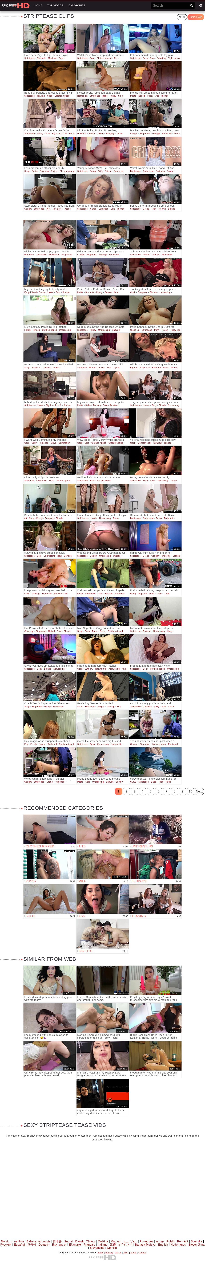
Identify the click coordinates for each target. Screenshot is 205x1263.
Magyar (116, 1241)
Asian (80, 706)
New (182, 17)
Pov (26, 744)
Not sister (58, 209)
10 (190, 791)
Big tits (133, 367)
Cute (159, 593)
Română (182, 1241)
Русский (5, 1244)
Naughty (110, 133)
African (146, 254)
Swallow (157, 443)
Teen (153, 209)
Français (89, 1244)
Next (199, 791)
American (82, 367)
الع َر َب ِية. (130, 1241)
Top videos (55, 5)
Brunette (89, 292)
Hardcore (29, 254)
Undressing (165, 292)
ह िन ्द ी (125, 1244)
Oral (116, 292)
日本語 (57, 1241)
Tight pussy (174, 58)
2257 (125, 1252)
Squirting (161, 58)
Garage (156, 133)
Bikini (80, 593)
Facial (166, 367)
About (133, 1252)
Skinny (119, 782)
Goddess (160, 171)
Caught (134, 133)
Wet (48, 209)
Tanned (167, 443)
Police (177, 133)
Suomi (68, 1241)
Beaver (108, 292)
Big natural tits (59, 133)
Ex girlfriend (30, 292)
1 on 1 (58, 405)
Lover (167, 593)
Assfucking (114, 669)
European (103, 209)
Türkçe (90, 1241)
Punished (167, 133)
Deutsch (44, 1244)
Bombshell (54, 254)
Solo (61, 58)
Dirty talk (168, 518)
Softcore (68, 556)
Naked (141, 96)
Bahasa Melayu (145, 1244)
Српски (112, 1247)
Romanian (82, 96)
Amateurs (114, 405)
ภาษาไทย (17, 1241)
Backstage (135, 171)
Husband (81, 133)
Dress (116, 518)
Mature (92, 367)
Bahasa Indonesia (39, 1241)
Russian (109, 593)
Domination (64, 443)
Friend (108, 171)
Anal (124, 669)
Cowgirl (100, 706)
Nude (49, 96)
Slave (53, 443)
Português (146, 1241)
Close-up (134, 330)
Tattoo (174, 480)
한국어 (31, 1244)
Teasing (41, 96)
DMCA (118, 1252)
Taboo (119, 133)
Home (38, 5)
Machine (52, 58)
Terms (100, 1252)
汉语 (113, 1244)
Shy (118, 706)
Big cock (143, 593)
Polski (171, 1241)
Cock (132, 292)
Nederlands (178, 1244)
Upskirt (93, 518)
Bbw (59, 556)
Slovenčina (97, 1247)
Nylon (116, 367)
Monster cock (144, 443)
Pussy (113, 96)
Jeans (68, 209)
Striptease (29, 58)
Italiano (102, 1244)
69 (25, 518)
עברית (160, 1241)
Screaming (173, 405)
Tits (115, 58)
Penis (56, 367)
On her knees (104, 480)
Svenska (196, 1241)
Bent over (119, 171)
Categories (77, 5)
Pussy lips (175, 330)
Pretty (133, 593)
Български (59, 1244)
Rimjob (36, 330)
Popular (196, 17)
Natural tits (59, 669)
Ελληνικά (75, 1244)
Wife (100, 171)
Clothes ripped (104, 58)
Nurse (174, 367)
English (163, 1244)
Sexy (145, 58)
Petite (133, 96)
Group (146, 209)
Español (19, 1244)
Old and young (66, 171)
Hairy (72, 133)
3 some (162, 209)
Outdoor (117, 556)
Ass (157, 96)
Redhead (52, 744)
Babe (105, 96)
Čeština (103, 1241)
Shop (27, 171)
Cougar (155, 556)
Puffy (156, 330)
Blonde (164, 96)
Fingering (166, 556)
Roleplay (44, 171)
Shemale (41, 58)
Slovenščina (196, 1244)
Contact (142, 1252)
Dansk (79, 1241)
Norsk (5, 1241)
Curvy (42, 292)
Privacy (109, 1252)
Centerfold (41, 254)
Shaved (116, 330)
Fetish (92, 133)
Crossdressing (115, 443)
